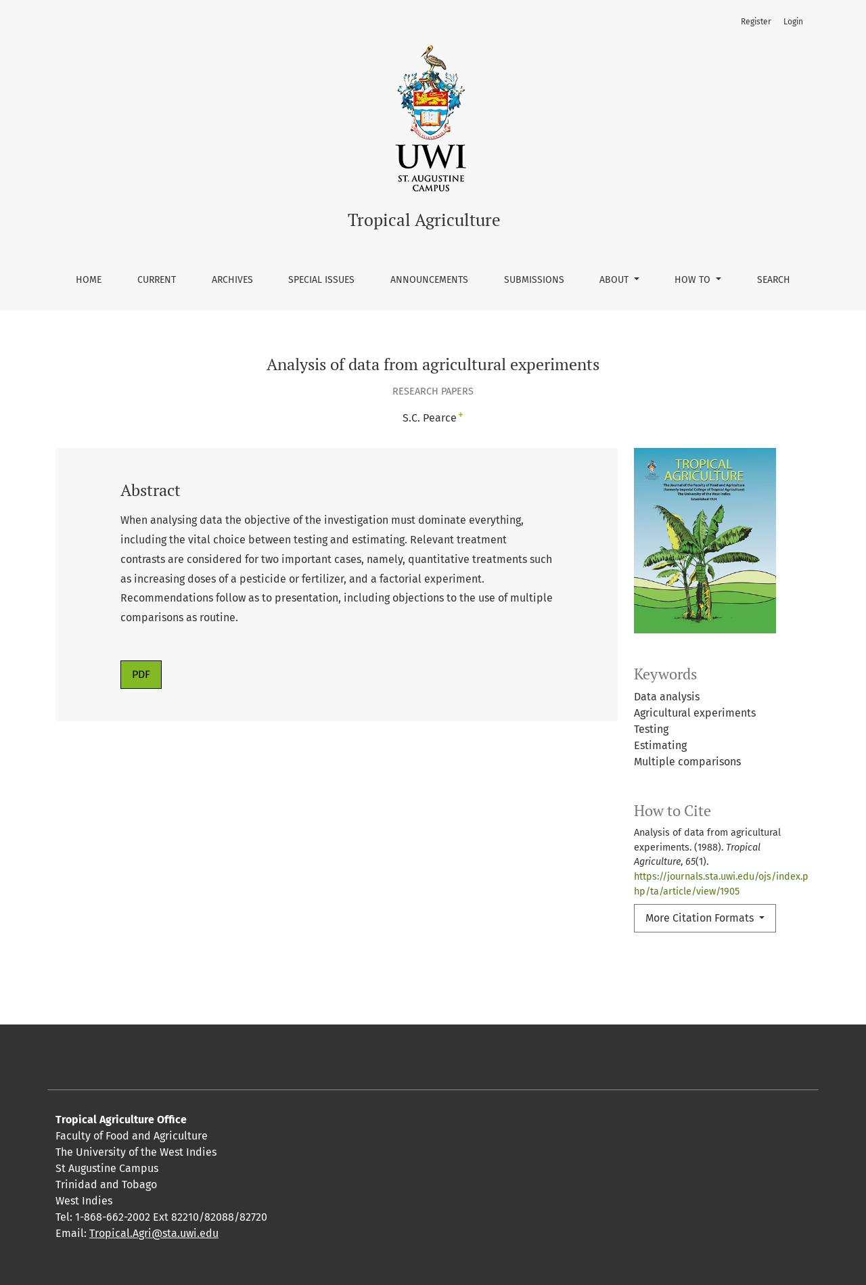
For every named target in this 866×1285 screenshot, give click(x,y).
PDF (141, 674)
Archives (232, 280)
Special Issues (321, 280)
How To (694, 280)
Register (756, 21)
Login (793, 21)
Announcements (429, 280)
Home (88, 280)
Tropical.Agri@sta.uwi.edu (154, 1233)
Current (156, 280)
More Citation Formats (700, 917)
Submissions (534, 280)
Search (773, 280)
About (615, 280)
